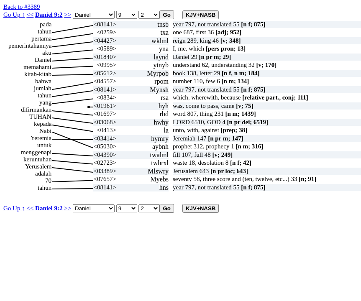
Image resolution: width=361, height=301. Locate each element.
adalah (43, 173)
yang (45, 102)
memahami (37, 67)
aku (46, 52)
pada (45, 24)
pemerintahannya (29, 45)
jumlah (42, 88)
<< (29, 14)
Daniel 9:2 (48, 14)
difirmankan (36, 109)
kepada (42, 123)
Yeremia (41, 138)
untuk (44, 145)
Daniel (43, 59)
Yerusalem (38, 166)
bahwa (43, 81)
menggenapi (36, 152)
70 (48, 180)
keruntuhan (37, 159)
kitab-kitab (37, 74)
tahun (44, 31)
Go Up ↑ (14, 14)
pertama (41, 38)
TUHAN (40, 116)
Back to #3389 (21, 6)
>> (67, 14)
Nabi (45, 131)
